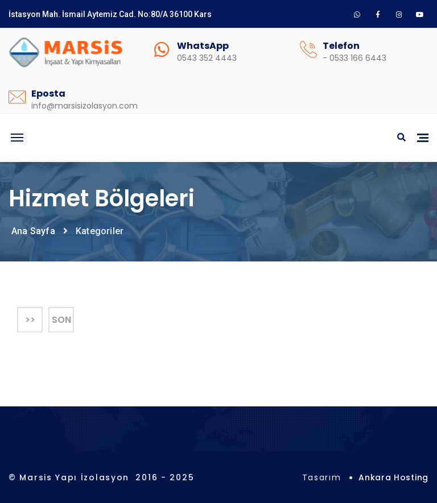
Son (61, 319)
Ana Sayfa (33, 231)
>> (30, 319)
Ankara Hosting (393, 477)
